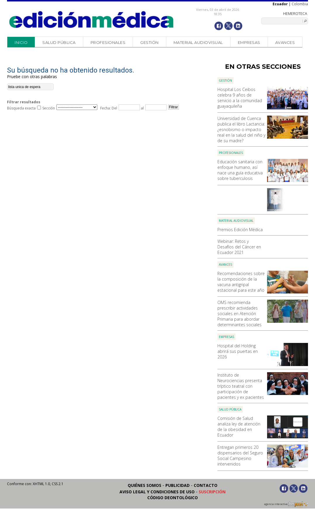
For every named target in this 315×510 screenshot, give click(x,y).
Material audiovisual (198, 42)
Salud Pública (59, 42)
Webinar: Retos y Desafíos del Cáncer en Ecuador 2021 (239, 246)
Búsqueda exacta (21, 108)
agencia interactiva (286, 505)
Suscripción (212, 491)
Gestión (149, 42)
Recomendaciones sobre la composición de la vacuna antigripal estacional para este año (241, 282)
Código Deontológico (172, 497)
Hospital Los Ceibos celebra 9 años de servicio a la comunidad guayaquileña (239, 98)
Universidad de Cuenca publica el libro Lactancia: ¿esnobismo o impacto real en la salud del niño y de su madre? (241, 129)
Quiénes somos (144, 485)
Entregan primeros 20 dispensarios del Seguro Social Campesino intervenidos (240, 455)
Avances (285, 42)
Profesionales (108, 42)
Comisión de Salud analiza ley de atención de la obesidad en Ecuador (238, 426)
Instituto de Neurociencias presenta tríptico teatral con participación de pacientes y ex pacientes (240, 386)
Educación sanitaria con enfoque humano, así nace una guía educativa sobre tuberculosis (240, 170)
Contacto (205, 485)
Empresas (249, 42)
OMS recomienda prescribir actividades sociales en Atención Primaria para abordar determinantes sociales (239, 313)
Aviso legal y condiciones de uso (157, 491)
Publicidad (177, 485)
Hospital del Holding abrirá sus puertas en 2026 (237, 351)
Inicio (21, 42)
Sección (48, 108)
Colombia (300, 3)
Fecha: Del (108, 108)
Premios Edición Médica (240, 229)
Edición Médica (91, 19)
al (142, 108)
